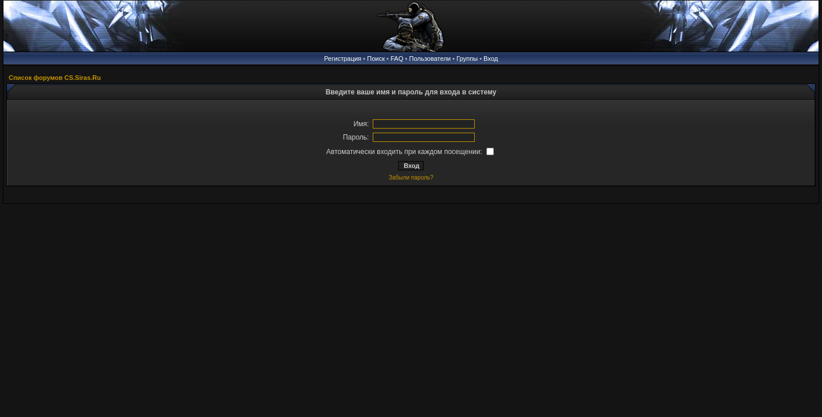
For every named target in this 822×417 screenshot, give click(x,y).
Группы (467, 58)
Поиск (375, 58)
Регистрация (342, 58)
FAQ (397, 58)
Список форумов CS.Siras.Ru (55, 77)
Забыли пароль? (410, 177)
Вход (490, 58)
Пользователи (430, 58)
